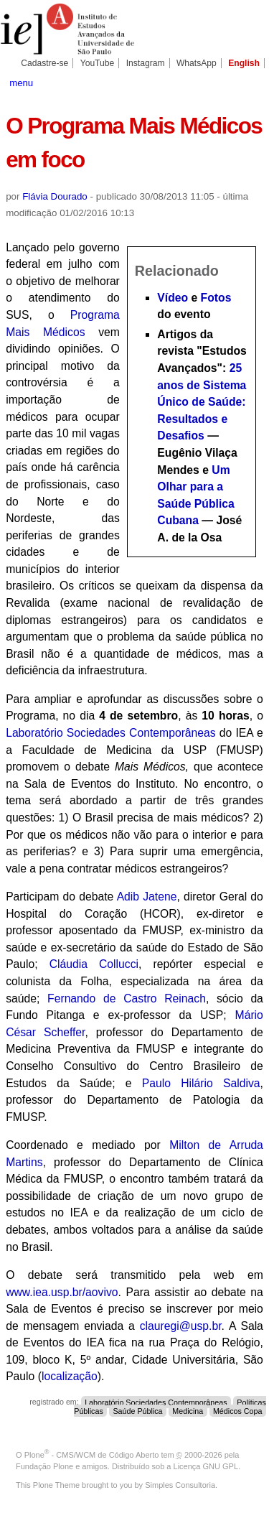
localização (70, 1376)
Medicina (187, 1410)
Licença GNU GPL (206, 1466)
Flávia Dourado (55, 196)
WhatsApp (196, 63)
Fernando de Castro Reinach (126, 998)
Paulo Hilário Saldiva (201, 1083)
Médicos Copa (238, 1410)
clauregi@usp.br (181, 1326)
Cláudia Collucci (93, 964)
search (251, 82)
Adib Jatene (147, 896)
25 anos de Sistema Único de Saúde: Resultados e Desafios (201, 402)
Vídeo (172, 298)
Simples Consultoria (180, 1485)
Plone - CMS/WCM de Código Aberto (91, 1455)
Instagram (145, 63)
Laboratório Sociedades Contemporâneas (111, 733)
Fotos (216, 298)
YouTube (97, 63)
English (244, 63)
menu (21, 83)
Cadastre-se (44, 63)
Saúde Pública (137, 1410)
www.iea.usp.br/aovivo (62, 1292)
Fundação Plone (44, 1466)
